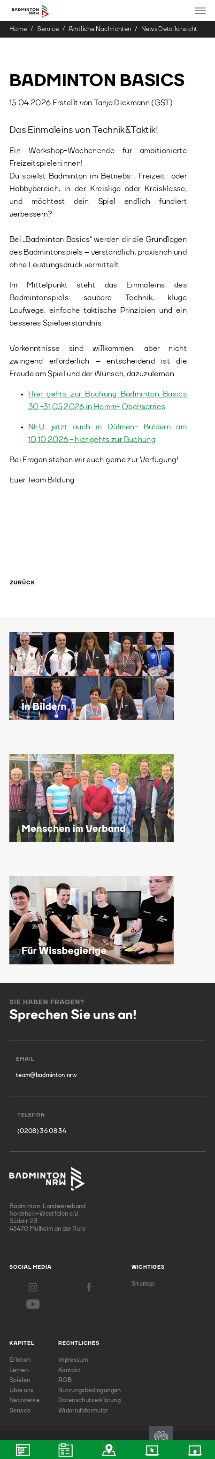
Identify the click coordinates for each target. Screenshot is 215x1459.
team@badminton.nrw (46, 1075)
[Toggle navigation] (200, 11)
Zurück (23, 583)
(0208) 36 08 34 (41, 1131)
